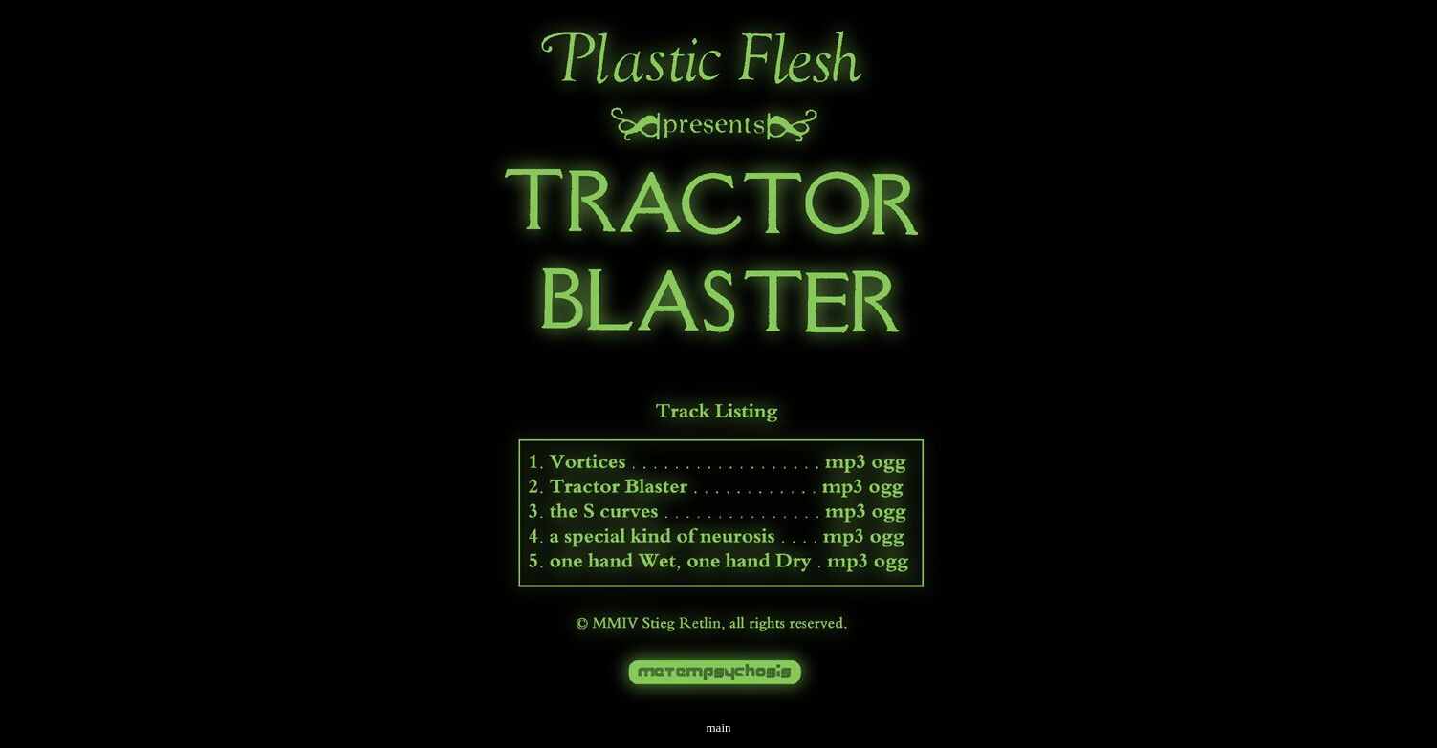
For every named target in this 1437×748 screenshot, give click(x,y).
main (719, 727)
